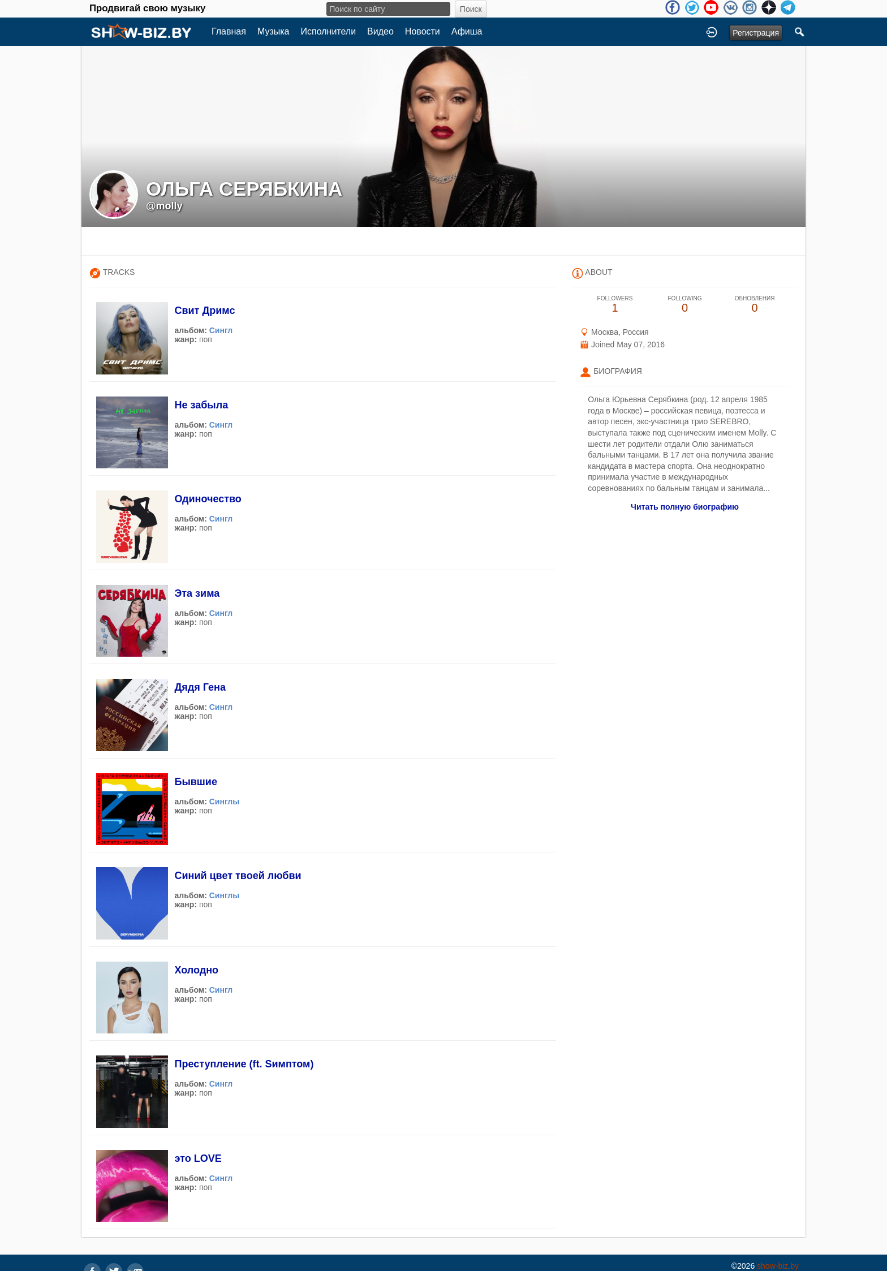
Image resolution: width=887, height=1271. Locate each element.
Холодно (196, 970)
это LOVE (197, 1158)
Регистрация (756, 32)
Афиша (467, 31)
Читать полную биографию (685, 506)
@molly (164, 206)
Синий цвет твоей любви (237, 875)
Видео (380, 31)
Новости (422, 31)
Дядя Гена (199, 687)
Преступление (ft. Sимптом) (243, 1064)
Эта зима (196, 593)
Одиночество (207, 499)
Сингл (221, 330)
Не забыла (201, 405)
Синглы (224, 801)
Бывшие (195, 781)
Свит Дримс (204, 310)
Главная (229, 31)
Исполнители (328, 31)
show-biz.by (778, 1265)
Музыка (273, 31)
